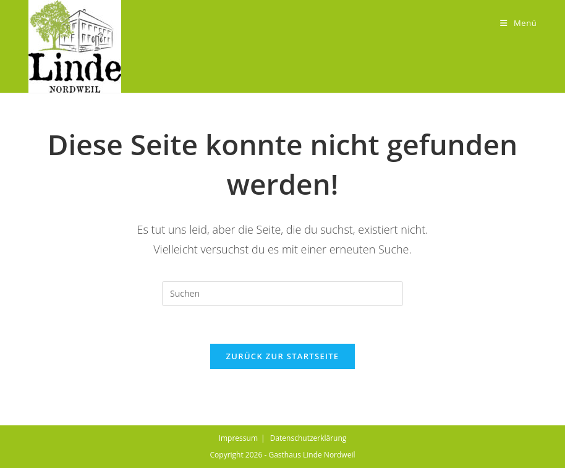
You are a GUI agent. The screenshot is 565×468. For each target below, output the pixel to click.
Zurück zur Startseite (282, 356)
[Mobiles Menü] (518, 22)
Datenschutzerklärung (308, 438)
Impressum (238, 438)
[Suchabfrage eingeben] (282, 293)
